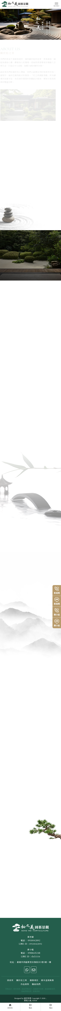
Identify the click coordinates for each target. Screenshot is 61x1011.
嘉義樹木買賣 (38, 989)
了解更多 (40, 328)
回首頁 (10, 980)
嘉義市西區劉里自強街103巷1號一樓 (34, 962)
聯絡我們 (36, 984)
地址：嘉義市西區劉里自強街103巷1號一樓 (22, 864)
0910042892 (34, 940)
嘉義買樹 (36, 991)
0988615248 (34, 952)
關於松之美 (21, 980)
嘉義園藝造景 (50, 989)
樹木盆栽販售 (47, 980)
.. (46, 998)
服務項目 (34, 980)
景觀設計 (8, 989)
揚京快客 (27, 998)
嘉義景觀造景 (26, 991)
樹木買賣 (16, 989)
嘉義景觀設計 (27, 989)
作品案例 (25, 984)
